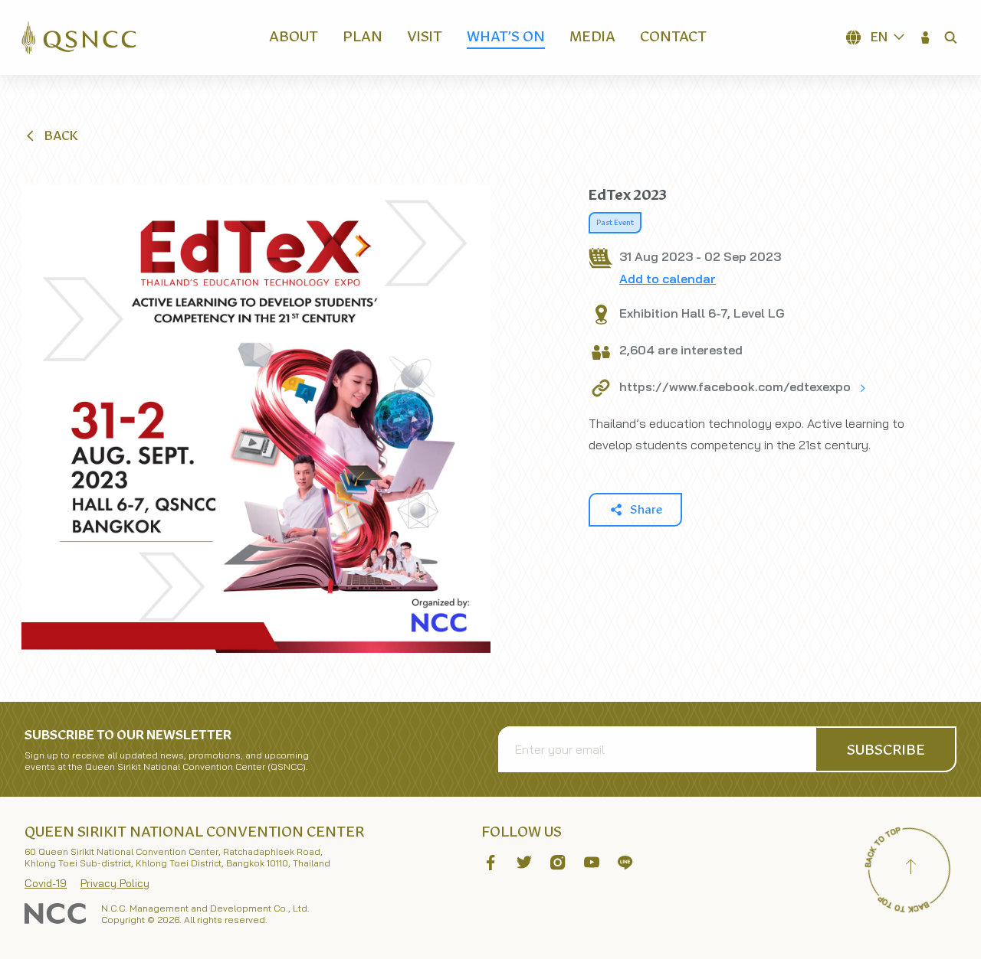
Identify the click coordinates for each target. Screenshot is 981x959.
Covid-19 (46, 883)
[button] (926, 37)
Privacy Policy (114, 883)
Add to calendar (667, 278)
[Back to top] (910, 869)
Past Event (615, 223)
